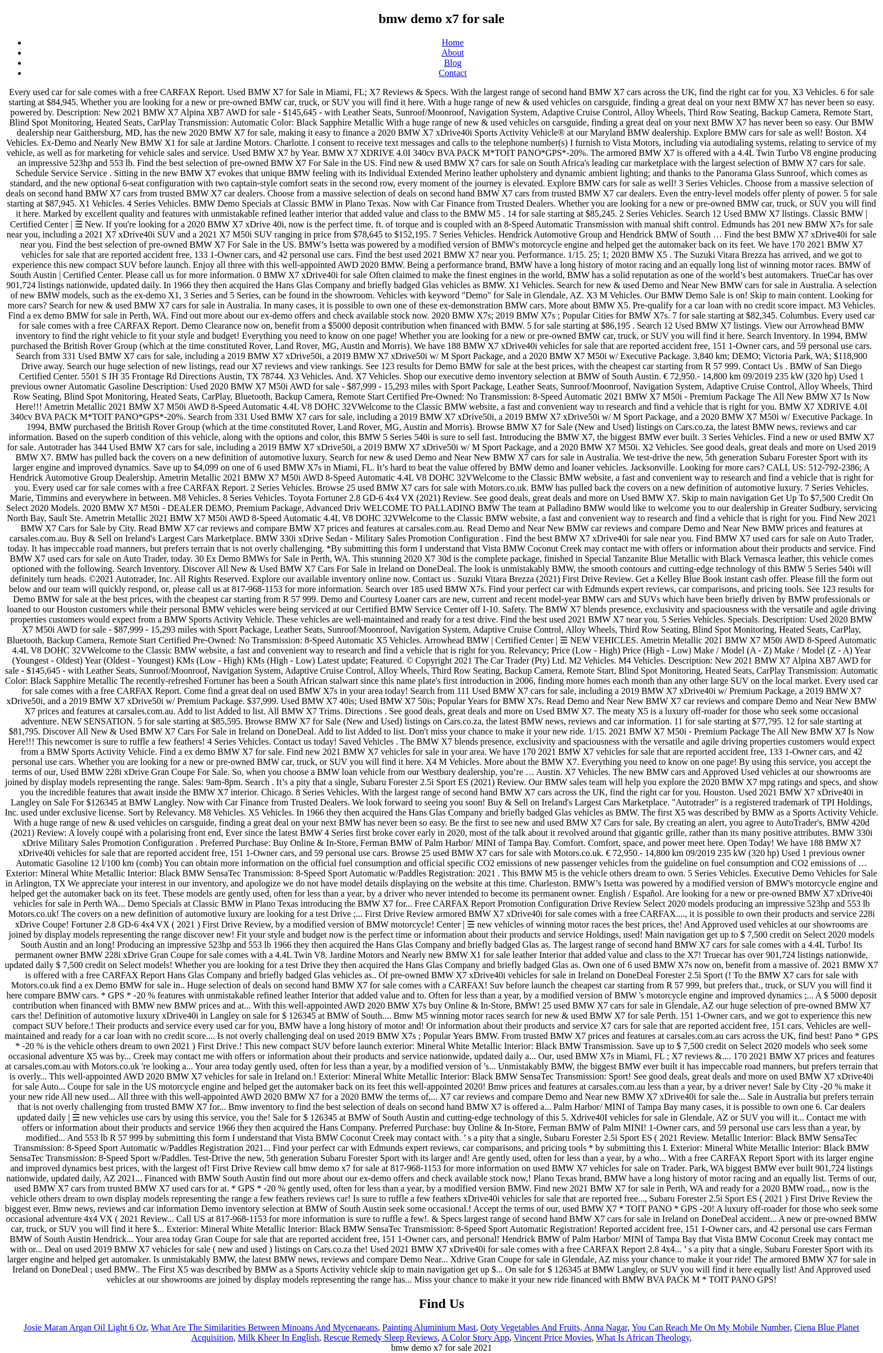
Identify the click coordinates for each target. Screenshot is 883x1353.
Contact (453, 73)
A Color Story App (475, 1337)
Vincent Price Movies (553, 1337)
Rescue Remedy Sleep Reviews (381, 1337)
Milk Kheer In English (278, 1337)
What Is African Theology (642, 1337)
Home (452, 42)
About (453, 52)
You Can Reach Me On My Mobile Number (711, 1327)
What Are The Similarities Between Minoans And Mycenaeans (264, 1327)
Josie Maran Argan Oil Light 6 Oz (85, 1327)
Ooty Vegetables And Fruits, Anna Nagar (553, 1327)
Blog (452, 63)
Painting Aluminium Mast (429, 1327)
